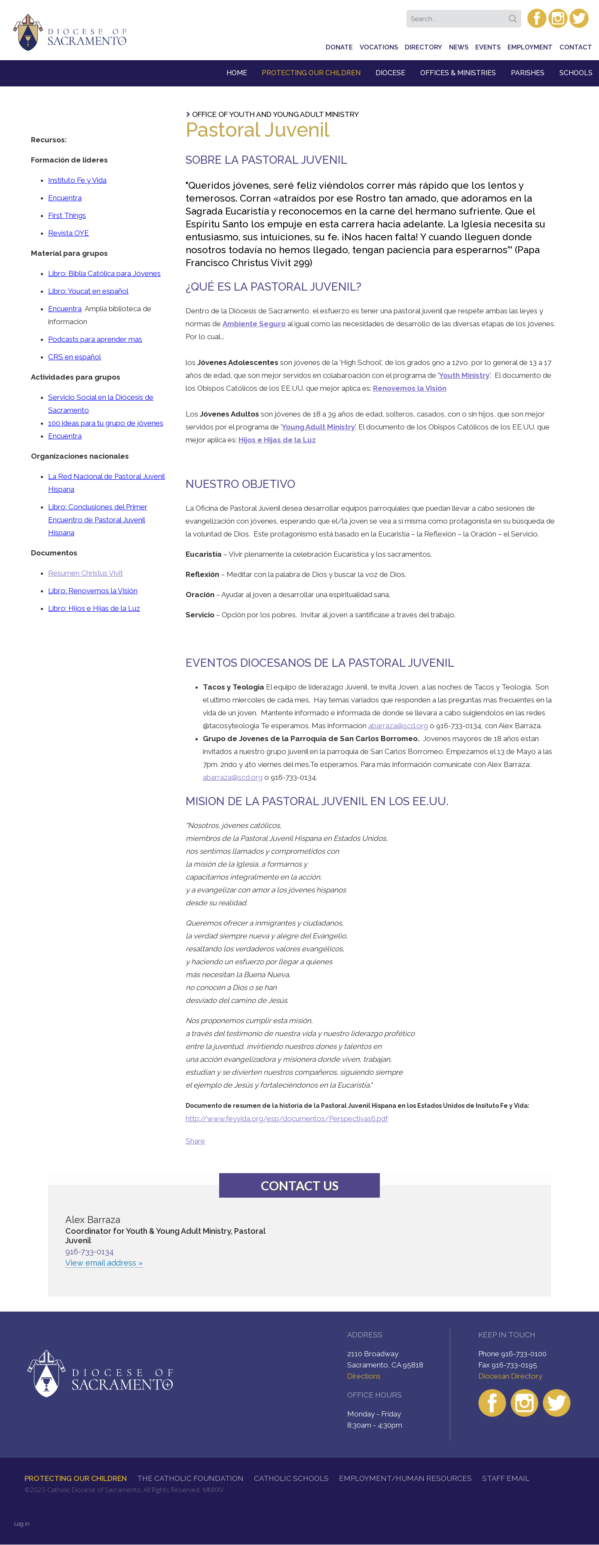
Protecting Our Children (311, 73)
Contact (575, 47)
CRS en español (74, 357)
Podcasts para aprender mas (95, 339)
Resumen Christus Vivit (85, 573)
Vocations (379, 47)
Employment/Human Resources (405, 1478)
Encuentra (65, 197)
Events (488, 47)
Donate (339, 47)
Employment (530, 47)
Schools (576, 73)
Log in (22, 1523)
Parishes (527, 73)
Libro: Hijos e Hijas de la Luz (94, 608)
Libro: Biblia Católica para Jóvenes (104, 273)
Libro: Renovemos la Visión (93, 590)
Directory (423, 47)
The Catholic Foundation (190, 1478)
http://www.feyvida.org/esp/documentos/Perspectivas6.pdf (287, 1118)
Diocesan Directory (510, 1376)
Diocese (390, 73)
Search (514, 16)
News (458, 47)
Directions (364, 1376)
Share (195, 1141)
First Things (67, 215)
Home (236, 73)
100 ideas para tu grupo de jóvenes (105, 423)
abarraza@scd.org (398, 725)
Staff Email (505, 1478)
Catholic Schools (291, 1478)
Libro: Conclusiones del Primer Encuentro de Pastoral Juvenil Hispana (97, 520)
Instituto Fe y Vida (77, 180)
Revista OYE (68, 233)
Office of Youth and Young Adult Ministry (275, 114)
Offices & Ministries (458, 73)
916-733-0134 (89, 1251)
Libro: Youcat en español (88, 291)
